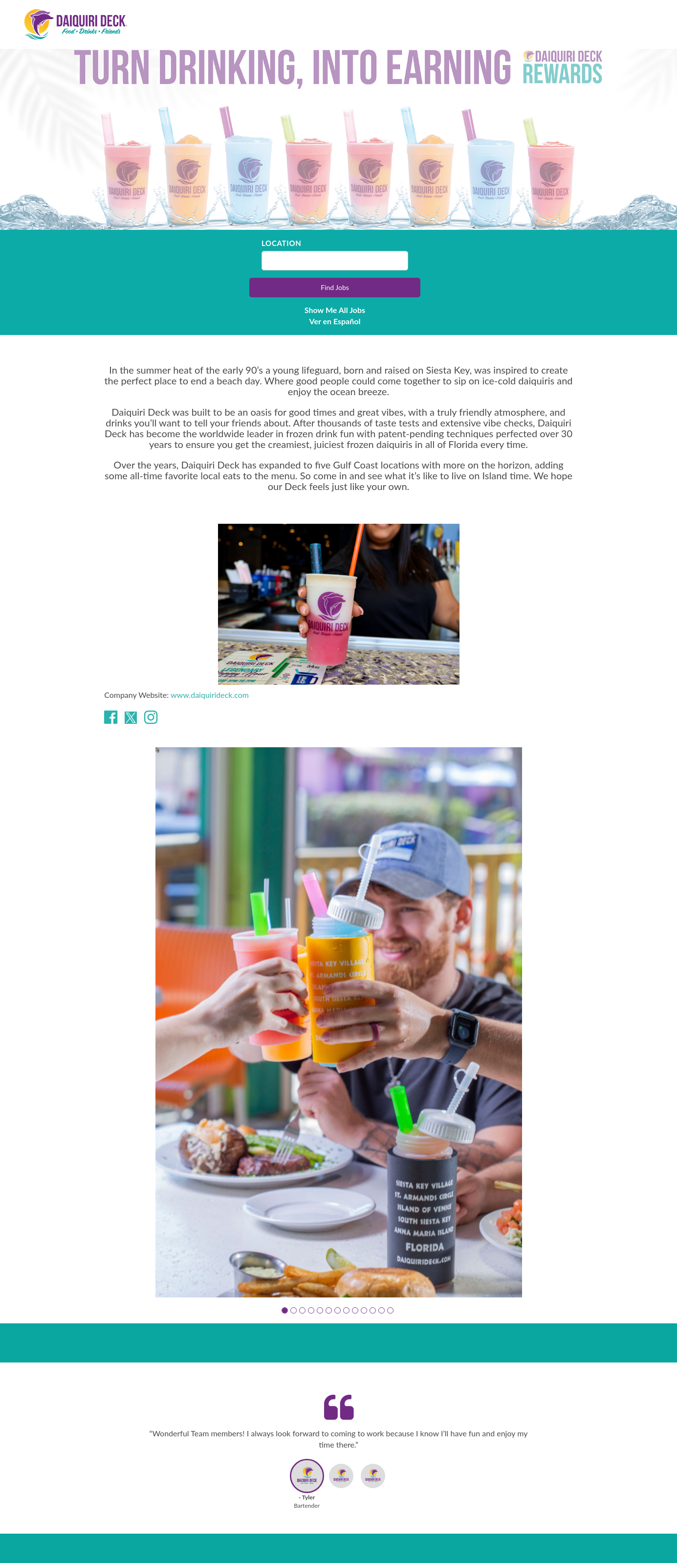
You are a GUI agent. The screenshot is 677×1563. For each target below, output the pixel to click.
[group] (338, 1022)
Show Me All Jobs (335, 309)
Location (282, 243)
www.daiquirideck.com (210, 694)
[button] (285, 1310)
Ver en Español (335, 321)
